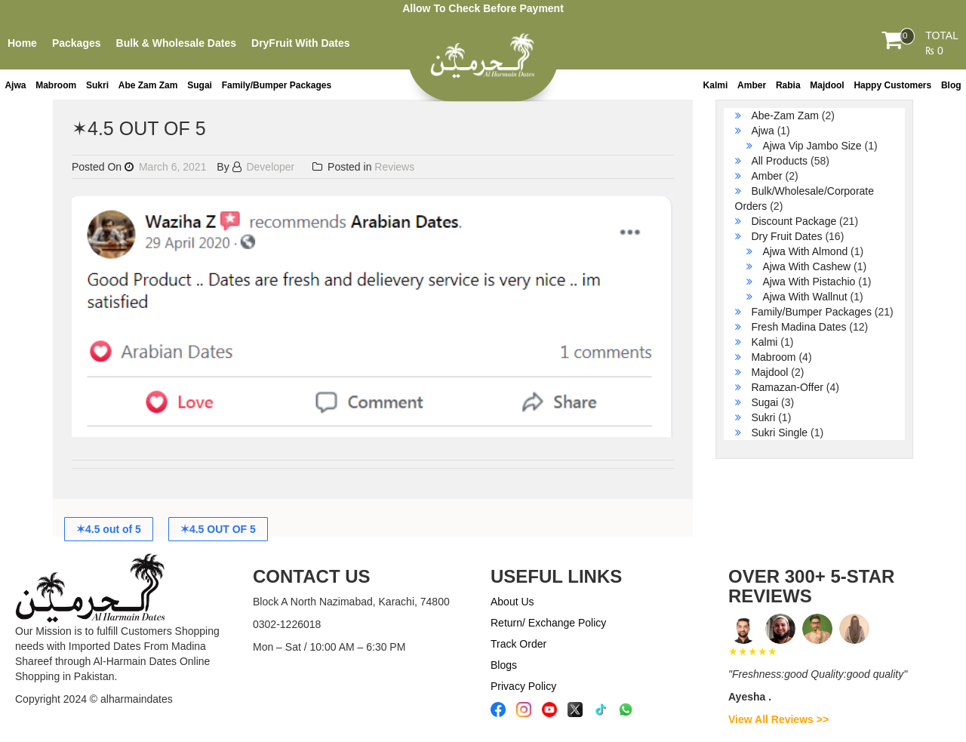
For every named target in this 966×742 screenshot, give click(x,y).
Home (22, 43)
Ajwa (15, 85)
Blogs (504, 665)
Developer (263, 167)
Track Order (518, 644)
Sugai (199, 85)
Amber (751, 85)
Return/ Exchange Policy (548, 623)
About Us (512, 602)
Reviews (394, 167)
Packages (76, 43)
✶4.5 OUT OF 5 (218, 529)
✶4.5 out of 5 (108, 529)
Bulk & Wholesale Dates (176, 43)
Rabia (788, 85)
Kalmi (715, 85)
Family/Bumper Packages (276, 85)
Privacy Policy (523, 686)
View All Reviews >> (778, 719)
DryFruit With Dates (300, 43)
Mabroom (55, 85)
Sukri (97, 85)
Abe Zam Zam (148, 85)
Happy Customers (892, 85)
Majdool (827, 85)
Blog (951, 85)
